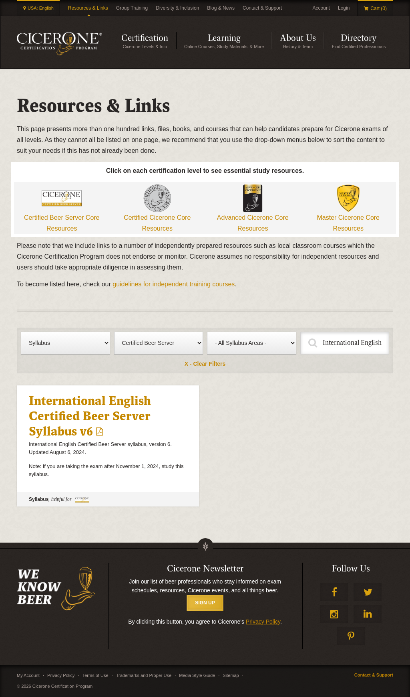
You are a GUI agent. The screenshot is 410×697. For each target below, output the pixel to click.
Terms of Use (95, 675)
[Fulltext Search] (345, 343)
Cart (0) (378, 8)
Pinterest (351, 636)
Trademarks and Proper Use (143, 675)
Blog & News (221, 8)
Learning (224, 38)
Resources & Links (88, 8)
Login (344, 8)
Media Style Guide (197, 675)
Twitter (368, 592)
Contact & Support (262, 8)
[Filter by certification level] (158, 343)
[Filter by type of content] (65, 343)
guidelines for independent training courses (174, 284)
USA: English (41, 8)
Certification (144, 38)
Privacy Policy (263, 621)
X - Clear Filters (205, 364)
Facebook (334, 592)
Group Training (132, 8)
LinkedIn (368, 614)
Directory (358, 38)
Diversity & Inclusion (177, 8)
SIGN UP (205, 603)
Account (321, 8)
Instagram (334, 614)
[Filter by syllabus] (251, 343)
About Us (298, 38)
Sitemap (231, 675)
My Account (28, 675)
